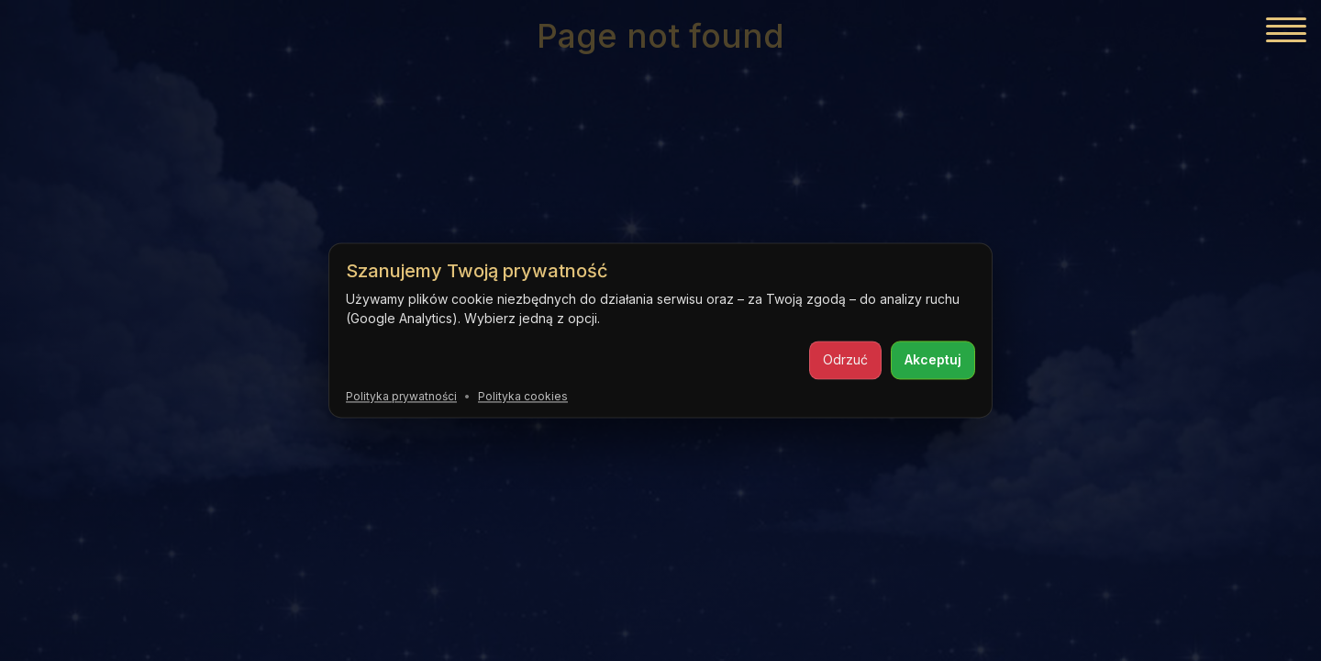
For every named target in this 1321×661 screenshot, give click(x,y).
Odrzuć (845, 359)
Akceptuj (933, 359)
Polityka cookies (523, 396)
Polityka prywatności (401, 396)
